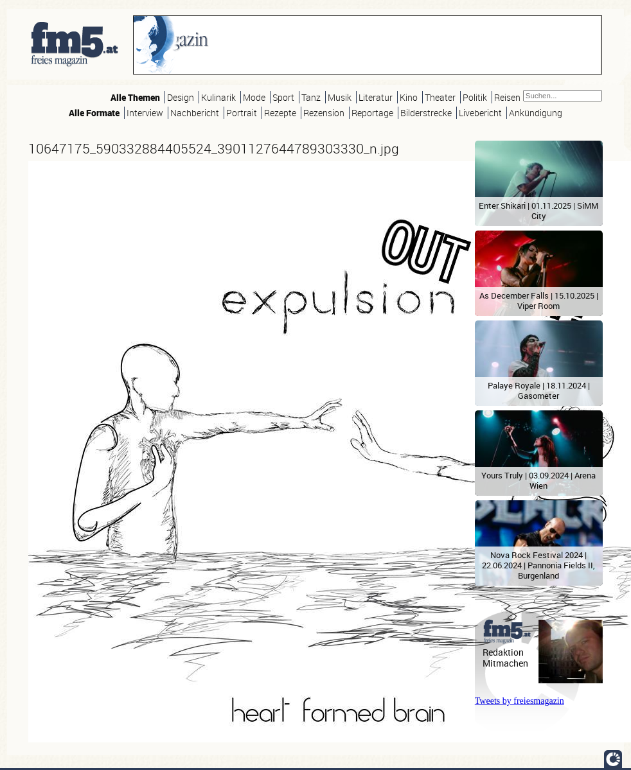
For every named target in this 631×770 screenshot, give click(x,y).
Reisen (507, 97)
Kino (409, 97)
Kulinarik (218, 97)
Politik (475, 97)
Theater (440, 97)
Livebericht (480, 113)
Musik (339, 97)
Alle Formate (94, 113)
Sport (283, 97)
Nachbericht (194, 113)
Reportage (372, 113)
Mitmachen (505, 663)
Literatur (376, 97)
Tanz (311, 97)
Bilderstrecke (426, 113)
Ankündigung (535, 113)
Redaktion (503, 652)
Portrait (241, 113)
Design (180, 97)
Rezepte (280, 113)
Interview (145, 113)
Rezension (323, 113)
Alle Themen (135, 97)
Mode (254, 97)
